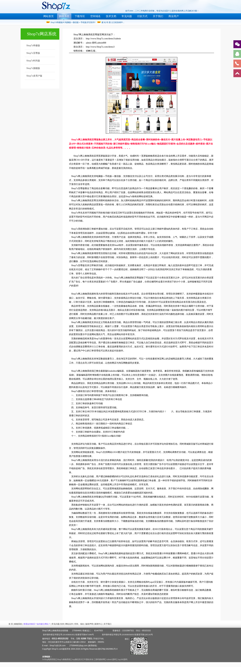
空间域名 (95, 16)
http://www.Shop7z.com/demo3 (100, 47)
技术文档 (111, 16)
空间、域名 (79, 624)
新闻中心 (98, 624)
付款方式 (142, 16)
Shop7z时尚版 (33, 60)
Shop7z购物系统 (64, 659)
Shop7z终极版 (33, 45)
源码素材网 (100, 659)
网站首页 (48, 16)
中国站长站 (89, 659)
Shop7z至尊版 (33, 53)
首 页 (11, 624)
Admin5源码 (111, 659)
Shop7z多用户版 (34, 76)
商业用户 (173, 16)
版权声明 (89, 624)
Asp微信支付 (77, 659)
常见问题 (127, 16)
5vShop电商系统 (49, 659)
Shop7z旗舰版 (33, 68)
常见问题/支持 (58, 624)
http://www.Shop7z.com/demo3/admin (103, 38)
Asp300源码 (122, 659)
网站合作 (69, 624)
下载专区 (80, 16)
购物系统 (64, 16)
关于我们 (158, 16)
